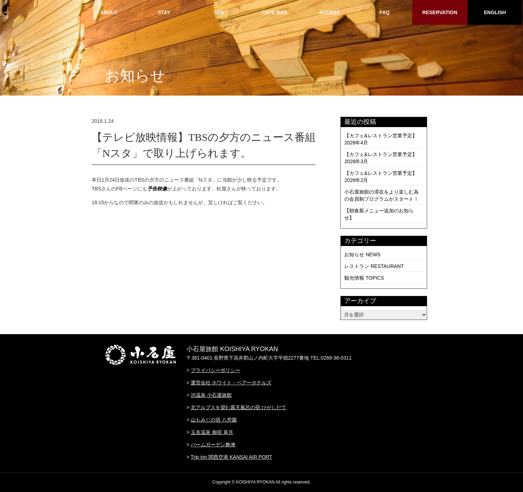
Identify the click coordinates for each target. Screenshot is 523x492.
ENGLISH (495, 12)
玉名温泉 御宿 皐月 (212, 432)
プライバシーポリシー (215, 370)
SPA (219, 12)
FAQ (384, 12)
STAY (164, 12)
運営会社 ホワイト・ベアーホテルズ (231, 382)
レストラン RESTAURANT (374, 266)
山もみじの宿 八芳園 (214, 420)
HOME (53, 12)
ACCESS (329, 12)
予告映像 (157, 188)
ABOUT (109, 12)
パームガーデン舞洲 (213, 444)
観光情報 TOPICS (364, 278)
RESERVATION (439, 12)
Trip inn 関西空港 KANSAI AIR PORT (231, 457)
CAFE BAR (274, 12)
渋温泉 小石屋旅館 (211, 395)
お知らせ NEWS (362, 254)
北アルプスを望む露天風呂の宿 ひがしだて (238, 407)
